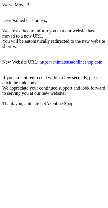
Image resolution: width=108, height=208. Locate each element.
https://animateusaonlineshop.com (71, 62)
